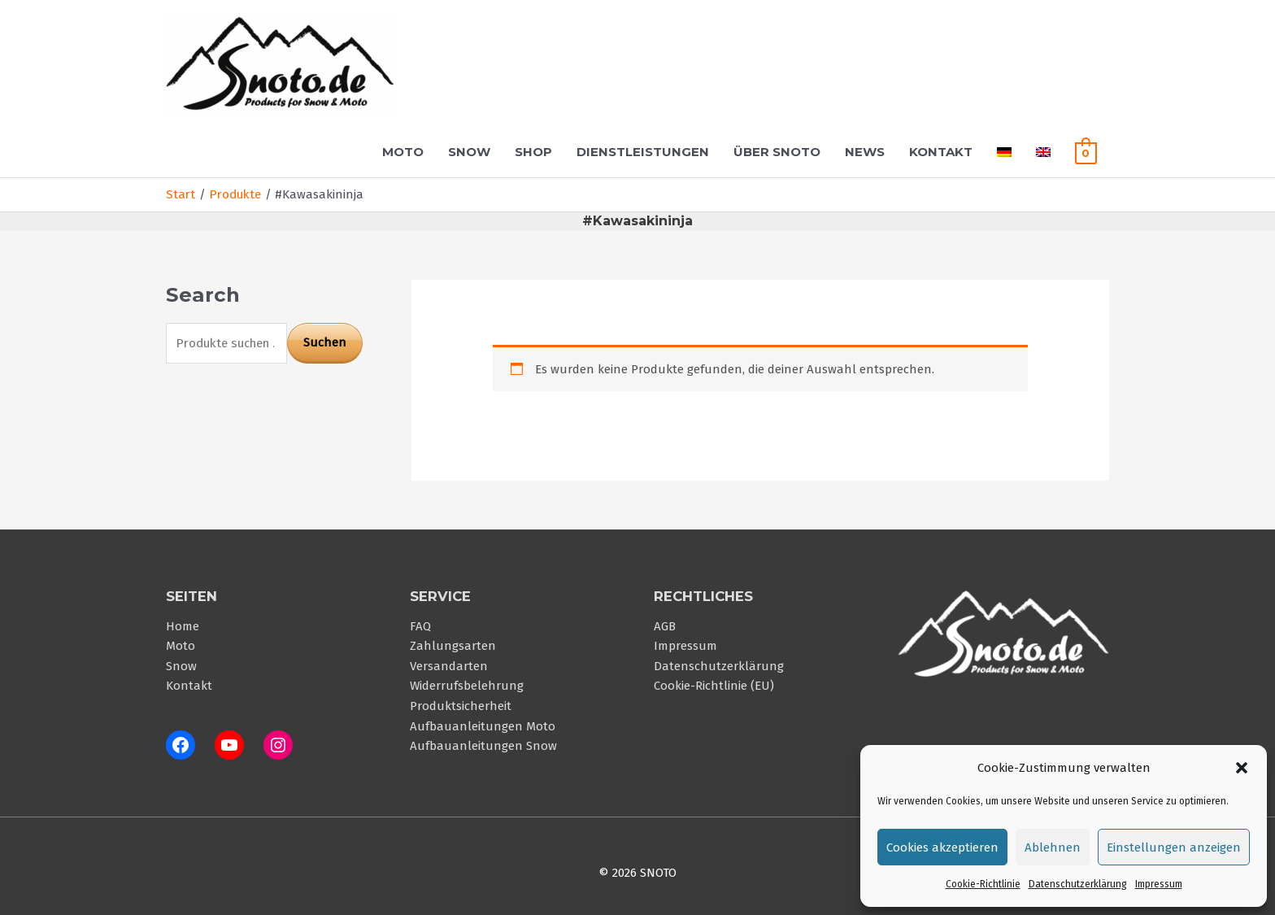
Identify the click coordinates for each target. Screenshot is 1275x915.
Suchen (324, 341)
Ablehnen (1053, 847)
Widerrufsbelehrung (467, 684)
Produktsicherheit (460, 703)
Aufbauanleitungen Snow (483, 742)
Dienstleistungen (643, 151)
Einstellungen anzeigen (1174, 847)
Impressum (1158, 884)
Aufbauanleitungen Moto (482, 723)
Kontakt (941, 151)
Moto (403, 151)
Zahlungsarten (453, 645)
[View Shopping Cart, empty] (1086, 151)
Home (182, 625)
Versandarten (449, 664)
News (865, 151)
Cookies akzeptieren (942, 847)
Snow (469, 151)
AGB (665, 625)
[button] (1242, 768)
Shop (533, 151)
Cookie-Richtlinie (983, 884)
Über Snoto (776, 151)
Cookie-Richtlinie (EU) (714, 684)
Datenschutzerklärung (1078, 884)
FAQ (420, 625)
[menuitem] (1004, 151)
